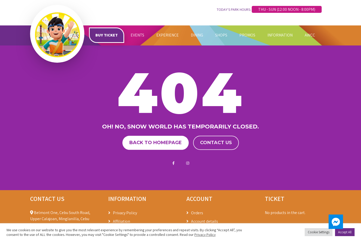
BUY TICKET (106, 35)
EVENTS (137, 35)
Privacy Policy (125, 213)
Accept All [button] (344, 232)
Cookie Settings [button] (318, 232)
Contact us (216, 142)
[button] (336, 222)
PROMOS (247, 35)
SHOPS (221, 35)
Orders (197, 213)
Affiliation (121, 221)
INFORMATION (280, 35)
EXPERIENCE (167, 35)
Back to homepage (155, 142)
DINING (197, 35)
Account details (204, 221)
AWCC (310, 35)
